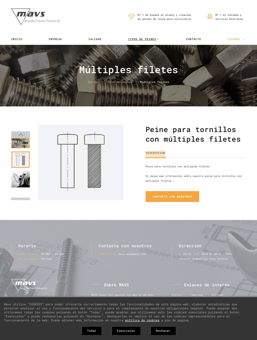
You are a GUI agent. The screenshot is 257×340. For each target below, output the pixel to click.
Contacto (193, 39)
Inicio (16, 39)
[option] (80, 162)
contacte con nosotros (172, 197)
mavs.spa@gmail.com (132, 254)
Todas (91, 331)
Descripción (155, 152)
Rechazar (163, 331)
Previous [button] (20, 128)
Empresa (55, 39)
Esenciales (126, 331)
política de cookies (142, 320)
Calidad (95, 39)
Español (235, 39)
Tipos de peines (142, 39)
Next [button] (20, 195)
